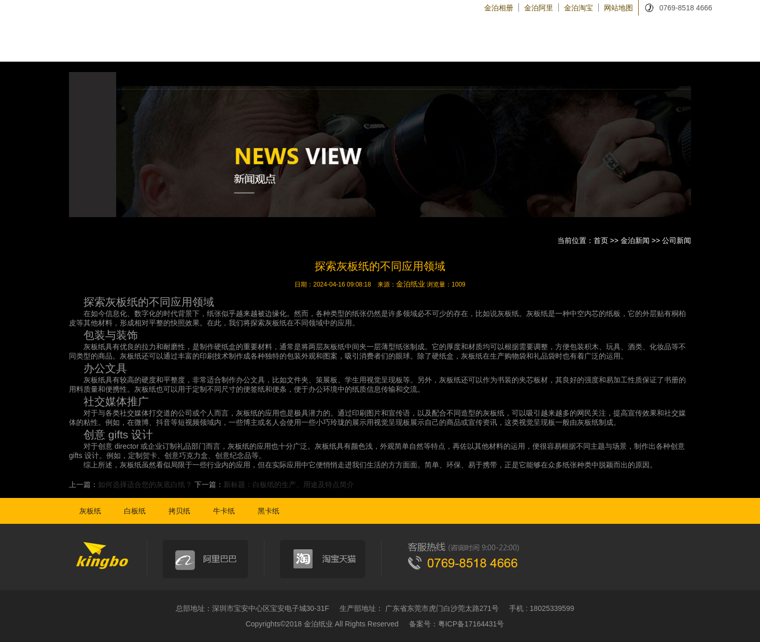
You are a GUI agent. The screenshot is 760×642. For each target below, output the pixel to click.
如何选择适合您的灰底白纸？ (145, 484)
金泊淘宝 (578, 8)
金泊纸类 (369, 46)
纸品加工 (419, 46)
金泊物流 (568, 46)
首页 (601, 240)
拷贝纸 (179, 511)
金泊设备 (519, 46)
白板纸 (135, 511)
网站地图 (618, 8)
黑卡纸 (268, 511)
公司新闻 (676, 240)
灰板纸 (90, 511)
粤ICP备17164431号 (471, 624)
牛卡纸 (224, 511)
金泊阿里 (538, 8)
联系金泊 (668, 46)
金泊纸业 (410, 284)
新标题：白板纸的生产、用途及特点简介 (288, 484)
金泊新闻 (618, 46)
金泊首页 (315, 46)
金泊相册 (498, 8)
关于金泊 (469, 46)
